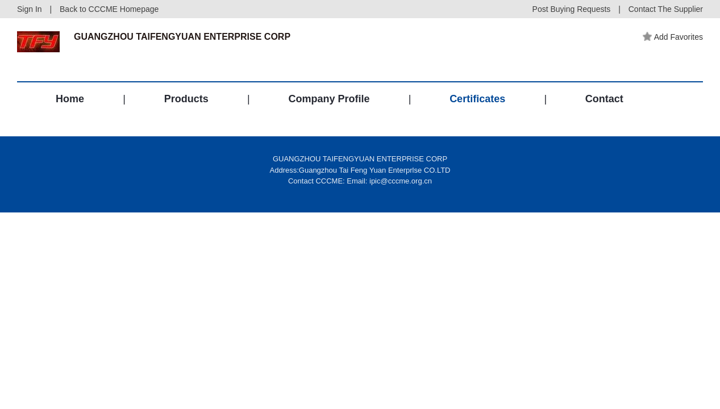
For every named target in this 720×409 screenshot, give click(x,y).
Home (70, 99)
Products (186, 99)
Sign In (29, 9)
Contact (604, 99)
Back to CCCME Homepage (109, 9)
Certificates (477, 99)
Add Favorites (673, 37)
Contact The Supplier (666, 9)
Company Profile (328, 99)
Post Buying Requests (571, 9)
